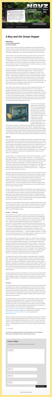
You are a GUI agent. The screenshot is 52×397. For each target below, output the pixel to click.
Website (10, 382)
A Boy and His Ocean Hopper (22, 26)
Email (10, 376)
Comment (10, 350)
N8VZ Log (12, 23)
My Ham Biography (10, 26)
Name (10, 369)
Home (7, 23)
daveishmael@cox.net (11, 313)
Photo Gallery (19, 23)
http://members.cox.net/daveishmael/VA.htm (16, 311)
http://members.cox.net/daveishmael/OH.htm (16, 308)
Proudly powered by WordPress (26, 392)
